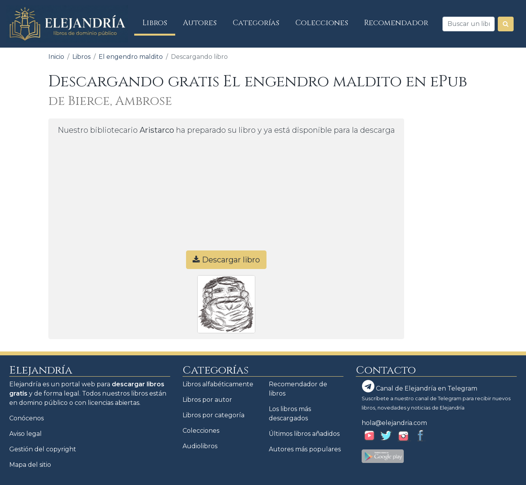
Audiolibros (200, 446)
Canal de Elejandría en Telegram (419, 386)
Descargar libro (226, 259)
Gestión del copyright (42, 449)
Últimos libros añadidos (304, 433)
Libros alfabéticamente (218, 384)
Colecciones (321, 23)
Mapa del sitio (30, 464)
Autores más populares (305, 449)
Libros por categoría (213, 415)
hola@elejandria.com (394, 423)
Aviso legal (25, 433)
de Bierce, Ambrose (110, 101)
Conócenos (26, 418)
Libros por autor (207, 399)
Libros (158, 22)
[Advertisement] (226, 196)
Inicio (56, 56)
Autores (200, 23)
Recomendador (396, 23)
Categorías (256, 23)
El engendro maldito (131, 56)
